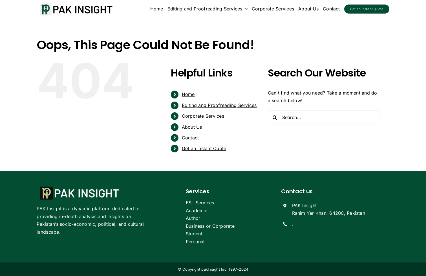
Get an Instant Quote (204, 148)
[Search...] (324, 117)
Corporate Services (203, 116)
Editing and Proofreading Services (219, 105)
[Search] (275, 117)
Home (188, 94)
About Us (192, 127)
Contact (190, 138)
